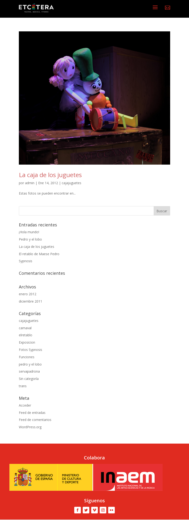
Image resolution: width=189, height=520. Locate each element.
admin (29, 183)
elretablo (25, 335)
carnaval (25, 328)
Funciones (26, 357)
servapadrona (29, 371)
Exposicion (27, 342)
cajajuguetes (71, 183)
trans (23, 386)
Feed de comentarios (35, 419)
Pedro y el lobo (30, 239)
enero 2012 (27, 294)
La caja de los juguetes (50, 175)
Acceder (25, 405)
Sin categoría (29, 378)
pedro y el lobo (30, 364)
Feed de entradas (32, 412)
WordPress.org (30, 427)
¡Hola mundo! (29, 232)
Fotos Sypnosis (30, 349)
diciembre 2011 (30, 301)
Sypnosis (25, 261)
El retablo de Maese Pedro (39, 254)
